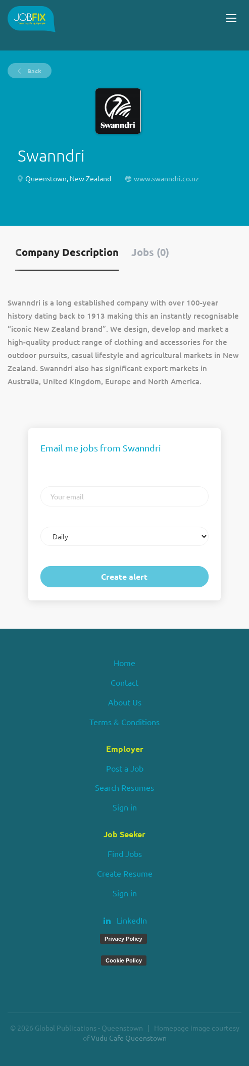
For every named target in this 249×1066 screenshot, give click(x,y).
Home (124, 662)
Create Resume (125, 873)
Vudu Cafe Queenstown (129, 1037)
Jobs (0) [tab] (150, 252)
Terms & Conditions (124, 722)
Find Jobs (125, 853)
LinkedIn (132, 920)
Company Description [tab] (67, 252)
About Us (124, 702)
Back (33, 71)
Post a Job (124, 768)
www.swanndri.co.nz (166, 178)
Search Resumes (124, 787)
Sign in (125, 807)
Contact (124, 682)
